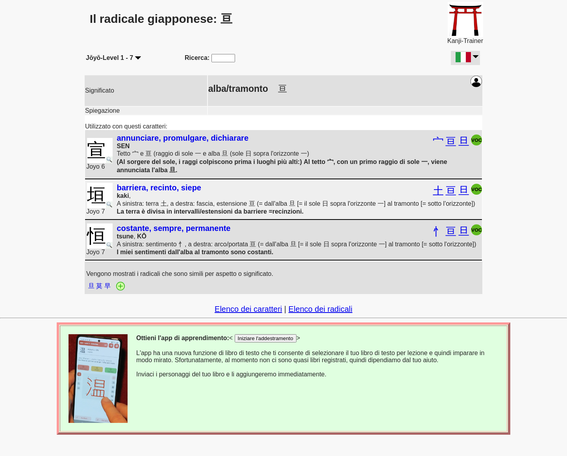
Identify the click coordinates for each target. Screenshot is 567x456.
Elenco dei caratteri (248, 309)
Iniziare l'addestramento (265, 338)
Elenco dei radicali (320, 309)
